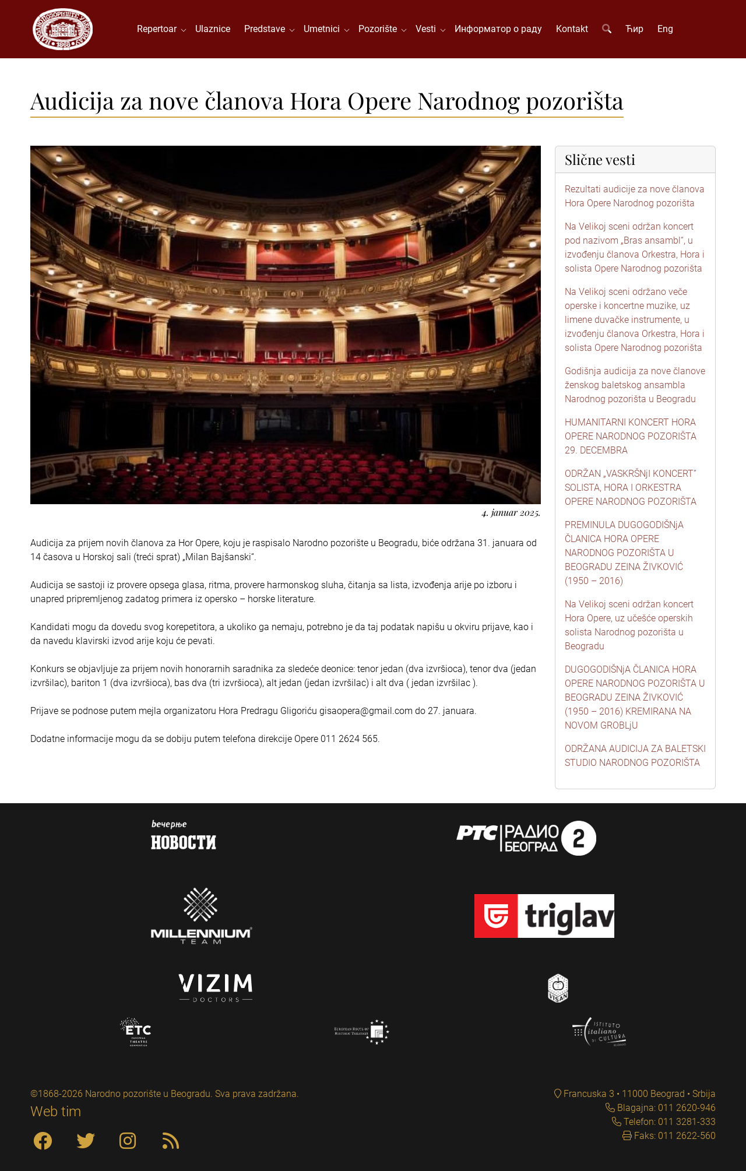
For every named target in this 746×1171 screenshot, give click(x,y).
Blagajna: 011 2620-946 (665, 1107)
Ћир (634, 28)
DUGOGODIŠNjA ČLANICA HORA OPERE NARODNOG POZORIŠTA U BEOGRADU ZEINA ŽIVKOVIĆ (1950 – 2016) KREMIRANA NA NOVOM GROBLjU (635, 697)
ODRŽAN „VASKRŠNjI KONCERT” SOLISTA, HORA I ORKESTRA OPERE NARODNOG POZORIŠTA (630, 487)
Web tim (55, 1111)
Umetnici (324, 28)
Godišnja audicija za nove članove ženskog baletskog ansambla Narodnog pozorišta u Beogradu (635, 385)
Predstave (267, 28)
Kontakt (572, 28)
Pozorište (380, 28)
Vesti (428, 28)
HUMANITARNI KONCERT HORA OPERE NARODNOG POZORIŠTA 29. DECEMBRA (630, 436)
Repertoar (159, 28)
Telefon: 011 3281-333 (668, 1121)
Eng (665, 28)
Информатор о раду (498, 28)
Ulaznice (212, 28)
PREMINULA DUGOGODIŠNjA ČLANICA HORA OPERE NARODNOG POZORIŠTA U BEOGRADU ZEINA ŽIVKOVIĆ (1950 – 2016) (624, 552)
